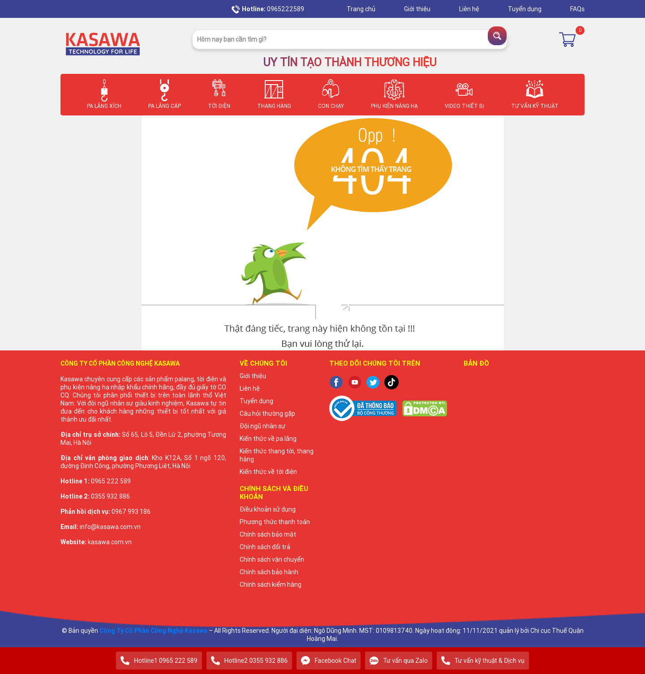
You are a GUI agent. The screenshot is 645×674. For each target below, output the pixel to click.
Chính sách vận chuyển (272, 559)
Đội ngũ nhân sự (262, 426)
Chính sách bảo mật (268, 534)
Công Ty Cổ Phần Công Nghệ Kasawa (153, 631)
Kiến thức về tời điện (268, 472)
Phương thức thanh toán (275, 522)
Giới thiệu (418, 9)
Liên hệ (470, 9)
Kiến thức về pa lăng (268, 439)
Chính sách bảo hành (269, 572)
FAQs (577, 9)
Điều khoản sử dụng (268, 509)
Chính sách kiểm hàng (270, 584)
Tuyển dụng (525, 9)
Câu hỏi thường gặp (267, 414)
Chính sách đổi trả (265, 547)
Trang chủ (362, 9)
